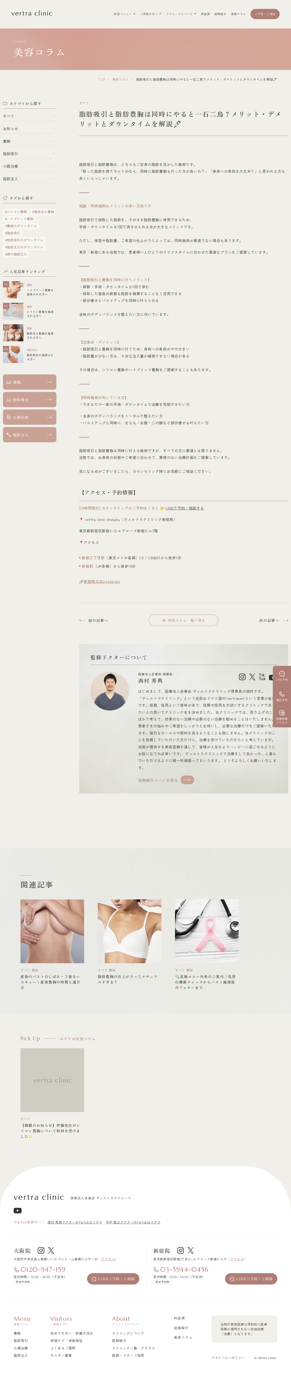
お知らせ (10, 128)
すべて (8, 116)
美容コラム (120, 79)
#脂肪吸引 (12, 233)
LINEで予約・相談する (185, 508)
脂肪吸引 (10, 153)
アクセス (108, 1259)
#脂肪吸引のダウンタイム (24, 240)
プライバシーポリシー (228, 1357)
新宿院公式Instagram (102, 581)
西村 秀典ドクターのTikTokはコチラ (75, 1222)
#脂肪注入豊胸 (43, 211)
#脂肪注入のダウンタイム (24, 247)
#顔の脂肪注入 (16, 254)
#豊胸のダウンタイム (21, 226)
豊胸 (7, 141)
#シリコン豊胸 (16, 211)
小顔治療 (10, 166)
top (101, 79)
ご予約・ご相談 (265, 14)
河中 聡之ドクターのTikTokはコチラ (133, 1222)
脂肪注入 (10, 178)
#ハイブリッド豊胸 (19, 218)
